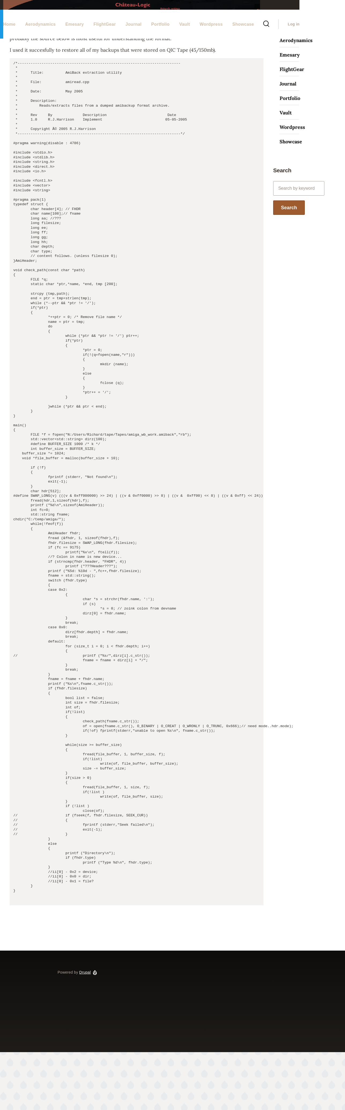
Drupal (85, 1030)
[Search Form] (311, 43)
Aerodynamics (296, 98)
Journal (288, 142)
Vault (286, 170)
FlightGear (292, 127)
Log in (339, 43)
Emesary (290, 113)
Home (63, 63)
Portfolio (290, 156)
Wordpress (292, 185)
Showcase (291, 199)
